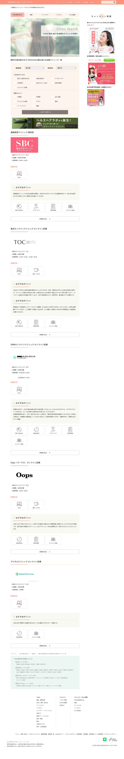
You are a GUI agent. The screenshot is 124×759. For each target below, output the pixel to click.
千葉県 (37, 669)
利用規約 (84, 739)
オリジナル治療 (36, 691)
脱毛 (38, 726)
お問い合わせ (19, 739)
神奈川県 (42, 669)
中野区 (59, 677)
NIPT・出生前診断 (41, 732)
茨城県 (18, 669)
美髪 (31, 15)
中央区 (23, 675)
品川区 (54, 677)
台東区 (41, 675)
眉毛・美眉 (40, 724)
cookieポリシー (57, 739)
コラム (56, 2)
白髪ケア (39, 718)
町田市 (37, 677)
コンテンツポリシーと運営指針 (71, 739)
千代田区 (48, 677)
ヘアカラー (40, 713)
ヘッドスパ (58, 15)
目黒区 (65, 675)
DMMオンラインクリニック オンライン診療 (29, 347)
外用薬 (23, 691)
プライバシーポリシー (110, 739)
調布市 (28, 677)
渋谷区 (31, 675)
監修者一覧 (48, 739)
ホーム (12, 739)
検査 (59, 691)
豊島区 (36, 675)
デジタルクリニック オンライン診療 (26, 566)
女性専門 (46, 683)
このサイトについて (30, 739)
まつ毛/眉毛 (72, 15)
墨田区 (46, 675)
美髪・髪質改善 (41, 705)
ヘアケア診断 (77, 2)
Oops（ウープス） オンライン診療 (25, 466)
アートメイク (45, 15)
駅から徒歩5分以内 (21, 683)
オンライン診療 (20, 685)
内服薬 (18, 691)
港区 (27, 675)
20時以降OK (31, 683)
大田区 (55, 675)
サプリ (43, 691)
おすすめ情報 (85, 2)
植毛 (47, 691)
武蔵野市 (22, 677)
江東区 (51, 675)
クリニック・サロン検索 (65, 2)
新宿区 (18, 675)
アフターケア (39, 683)
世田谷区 (70, 675)
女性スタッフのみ (55, 683)
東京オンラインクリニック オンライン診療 (29, 231)
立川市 (32, 677)
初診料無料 (64, 683)
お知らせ (92, 2)
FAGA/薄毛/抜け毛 (17, 15)
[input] (108, 2)
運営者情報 (40, 739)
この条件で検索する (45, 113)
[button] (114, 2)
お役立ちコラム (41, 729)
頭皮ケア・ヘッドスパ (43, 721)
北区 (17, 677)
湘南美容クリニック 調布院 (22, 134)
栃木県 (23, 669)
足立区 (60, 675)
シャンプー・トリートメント (44, 716)
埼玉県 (32, 669)
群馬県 (28, 669)
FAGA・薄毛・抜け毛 (42, 708)
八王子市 (42, 677)
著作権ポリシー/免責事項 (95, 739)
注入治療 (28, 691)
